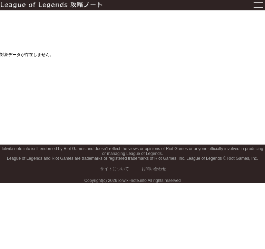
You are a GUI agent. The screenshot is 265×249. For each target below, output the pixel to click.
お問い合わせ (153, 168)
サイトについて (114, 168)
